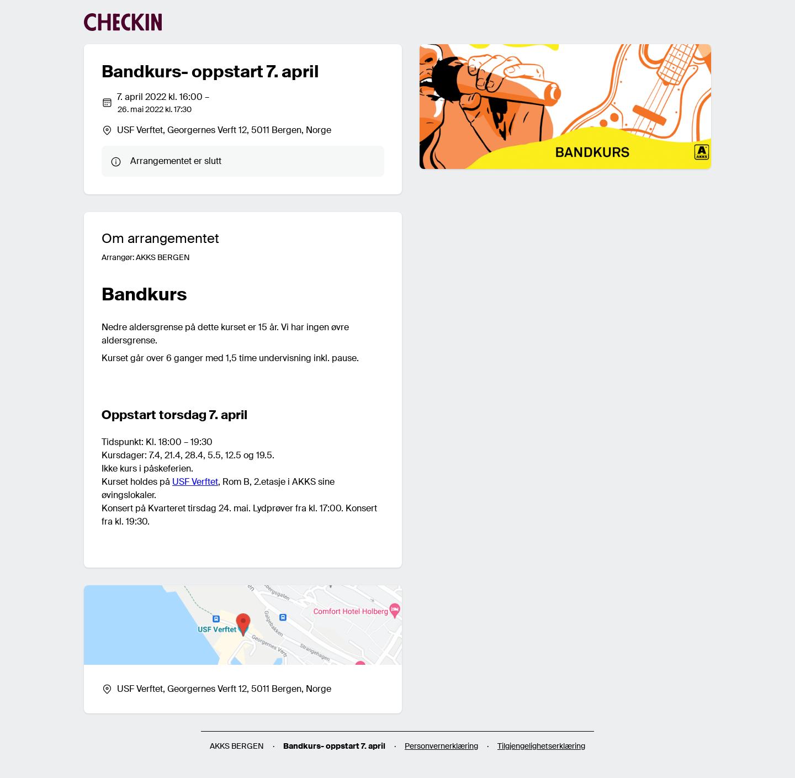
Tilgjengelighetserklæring (541, 746)
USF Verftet (195, 482)
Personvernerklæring (441, 746)
